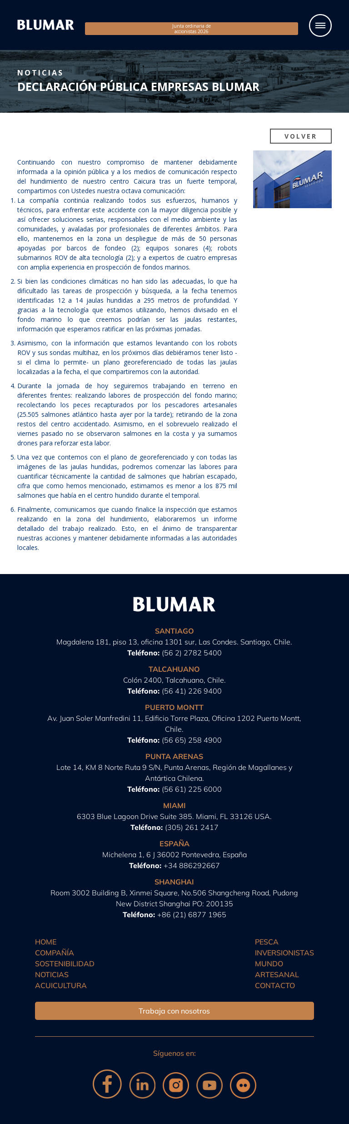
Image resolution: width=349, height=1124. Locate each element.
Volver (300, 136)
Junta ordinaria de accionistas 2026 (191, 29)
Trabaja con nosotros (174, 1010)
